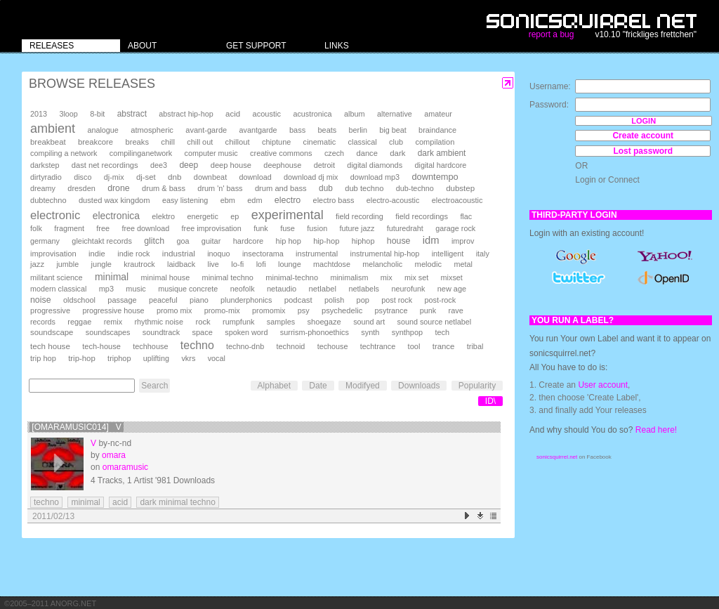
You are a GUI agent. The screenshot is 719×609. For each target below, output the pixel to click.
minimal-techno (291, 277)
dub (326, 188)
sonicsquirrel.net (556, 457)
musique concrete (188, 288)
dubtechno (48, 200)
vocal (216, 358)
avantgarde (258, 130)
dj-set (146, 177)
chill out (200, 142)
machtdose (331, 264)
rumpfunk (238, 321)
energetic (202, 216)
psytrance (391, 310)
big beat (392, 130)
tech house (50, 346)
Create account (642, 135)
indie (96, 253)
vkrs (188, 358)
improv (462, 241)
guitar (211, 241)
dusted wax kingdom (114, 200)
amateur (438, 114)
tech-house (101, 346)
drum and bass (281, 188)
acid (232, 114)
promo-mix (222, 310)
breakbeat (48, 142)
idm (431, 240)
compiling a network (63, 153)
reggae (79, 321)
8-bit (97, 114)
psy (304, 310)
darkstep (44, 165)
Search (154, 386)
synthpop (407, 332)
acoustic (267, 114)
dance (366, 153)
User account (603, 385)
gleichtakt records (101, 241)
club (396, 142)
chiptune (276, 142)
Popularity (477, 386)
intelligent (448, 253)
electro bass (334, 200)
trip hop (43, 358)
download (255, 177)
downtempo (434, 176)
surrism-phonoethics (314, 332)
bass (297, 130)
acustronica (312, 114)
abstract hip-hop (186, 114)
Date (317, 386)
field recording (359, 216)
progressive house (113, 310)
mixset (452, 277)
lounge (289, 264)
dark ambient (442, 153)
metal (463, 264)
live (212, 264)
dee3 (158, 165)
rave (456, 310)
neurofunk (408, 288)
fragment (69, 228)
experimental (287, 215)
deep (188, 165)
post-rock (440, 300)
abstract (132, 114)
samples (281, 321)
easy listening (185, 200)
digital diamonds (374, 165)
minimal (111, 276)
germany (45, 241)
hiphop (363, 241)
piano (199, 300)
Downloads (419, 386)
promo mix (174, 310)
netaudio (281, 288)
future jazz (357, 228)
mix (387, 277)
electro (288, 200)
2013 (38, 114)
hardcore (248, 241)
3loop (68, 114)
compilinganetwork (141, 153)
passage (121, 300)
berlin (358, 130)
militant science (56, 277)
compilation (434, 142)
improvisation (53, 253)
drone (118, 188)
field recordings (421, 216)
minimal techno (227, 277)
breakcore (95, 142)
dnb (174, 176)
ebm (227, 200)
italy (482, 253)
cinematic (319, 142)
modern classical (58, 288)
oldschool (79, 300)
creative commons (281, 153)
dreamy (42, 188)
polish (334, 300)
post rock (396, 300)
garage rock (455, 228)
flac (466, 216)
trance (444, 346)
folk (36, 228)
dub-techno (415, 188)
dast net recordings (105, 165)
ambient (52, 129)
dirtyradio (46, 177)
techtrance (377, 346)
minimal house (165, 277)
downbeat (210, 177)
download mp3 (375, 177)
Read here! (656, 430)
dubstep (460, 188)
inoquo (218, 253)
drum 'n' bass (219, 188)
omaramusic (125, 467)
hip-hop (326, 241)
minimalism (349, 277)
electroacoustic (457, 200)
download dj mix (311, 177)
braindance (437, 130)
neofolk (242, 288)
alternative (394, 114)
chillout (237, 142)
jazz (37, 264)
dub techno (364, 188)
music (135, 288)
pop (363, 300)
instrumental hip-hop (385, 253)
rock (202, 321)
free (103, 228)
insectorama (263, 253)
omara (114, 455)
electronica (116, 215)
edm (254, 200)
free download (145, 228)
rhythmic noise (158, 321)
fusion (317, 228)
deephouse (282, 165)
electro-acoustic (393, 200)
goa (182, 241)
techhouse (150, 346)
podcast (298, 300)
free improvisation (212, 228)
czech (334, 153)
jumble (67, 264)
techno (197, 345)
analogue (102, 130)
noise (40, 300)
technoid (290, 346)
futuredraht (405, 228)
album (354, 114)
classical (362, 142)
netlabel (322, 288)
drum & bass (163, 188)
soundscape (51, 332)
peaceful (163, 300)
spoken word (246, 332)
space (202, 332)
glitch (154, 241)
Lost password (643, 151)
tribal (475, 346)
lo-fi (237, 264)
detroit (324, 165)
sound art (369, 321)
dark (397, 153)
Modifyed (362, 386)
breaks (137, 142)
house (399, 241)
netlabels (363, 288)
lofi (261, 264)
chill (168, 142)
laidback (181, 264)
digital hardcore (441, 165)
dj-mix (114, 177)
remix (113, 321)
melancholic (382, 264)
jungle (101, 264)
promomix (268, 310)
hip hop (288, 241)
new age (451, 288)
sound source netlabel (434, 321)
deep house (231, 165)
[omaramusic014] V (76, 427)
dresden (81, 188)
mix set (416, 277)
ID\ (490, 401)
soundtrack (161, 332)
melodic (428, 264)
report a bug (551, 34)
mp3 (106, 288)
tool (414, 346)
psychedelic (342, 310)
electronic (55, 215)
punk (428, 310)
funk (260, 228)
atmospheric (152, 130)
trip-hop (81, 358)
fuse (287, 228)
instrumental (317, 253)
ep (234, 216)
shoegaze (324, 321)
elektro (163, 216)
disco (82, 177)
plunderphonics (246, 300)
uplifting (156, 358)
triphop (119, 358)
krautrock (139, 264)
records (42, 321)
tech (442, 332)
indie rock (133, 253)
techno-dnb (245, 346)
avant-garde (206, 130)
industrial (178, 253)
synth (370, 332)
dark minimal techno (177, 502)
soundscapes (108, 332)
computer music (211, 153)
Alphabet (274, 386)
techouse (332, 346)
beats (327, 130)
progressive (50, 310)
